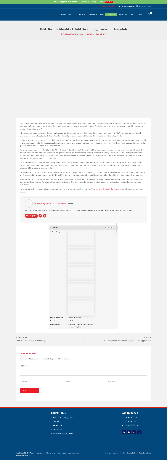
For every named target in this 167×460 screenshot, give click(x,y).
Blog (102, 14)
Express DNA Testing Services (64, 417)
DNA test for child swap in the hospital (105, 189)
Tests (82, 14)
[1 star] (106, 227)
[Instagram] (44, 216)
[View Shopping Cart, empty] (149, 14)
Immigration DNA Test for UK (63, 433)
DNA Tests (56, 421)
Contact (140, 14)
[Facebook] (124, 432)
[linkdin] (129, 432)
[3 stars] (109, 227)
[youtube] (134, 432)
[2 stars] (107, 227)
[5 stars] (112, 227)
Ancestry (92, 14)
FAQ (132, 14)
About (72, 14)
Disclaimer (122, 453)
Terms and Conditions (111, 453)
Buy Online (111, 14)
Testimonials (123, 14)
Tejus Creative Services (23, 455)
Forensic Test (57, 429)
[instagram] (139, 432)
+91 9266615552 (143, 6)
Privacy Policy (131, 453)
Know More (108, 2)
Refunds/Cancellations (144, 453)
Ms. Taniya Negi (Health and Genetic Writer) (50, 204)
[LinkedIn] (40, 216)
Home (63, 14)
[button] (107, 6)
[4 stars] (110, 227)
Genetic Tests (58, 425)
